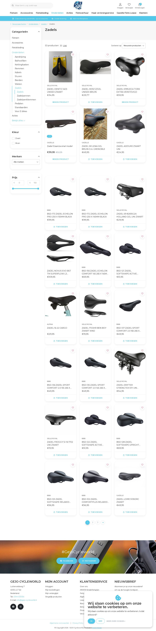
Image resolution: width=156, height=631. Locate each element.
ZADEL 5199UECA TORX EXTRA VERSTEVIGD (128, 90)
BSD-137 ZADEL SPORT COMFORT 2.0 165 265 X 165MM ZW (128, 329)
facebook (66, 561)
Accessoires (26, 13)
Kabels (18, 72)
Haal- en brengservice (103, 13)
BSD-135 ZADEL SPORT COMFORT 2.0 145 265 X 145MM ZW (93, 386)
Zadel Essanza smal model (60, 146)
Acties (69, 13)
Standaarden (21, 107)
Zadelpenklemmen (26, 99)
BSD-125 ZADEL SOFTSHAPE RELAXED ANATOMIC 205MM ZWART (60, 501)
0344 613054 (19, 597)
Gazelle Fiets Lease (126, 13)
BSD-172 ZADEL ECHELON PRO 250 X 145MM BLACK (95, 215)
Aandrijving (20, 57)
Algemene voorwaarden (59, 623)
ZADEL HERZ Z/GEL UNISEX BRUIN (91, 90)
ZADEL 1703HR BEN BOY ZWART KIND (94, 329)
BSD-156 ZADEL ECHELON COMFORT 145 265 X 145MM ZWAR (95, 272)
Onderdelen (57, 13)
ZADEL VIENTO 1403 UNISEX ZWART (57, 90)
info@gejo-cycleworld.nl (27, 600)
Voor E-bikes (21, 111)
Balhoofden (20, 61)
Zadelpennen (23, 96)
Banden (19, 80)
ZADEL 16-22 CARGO (57, 328)
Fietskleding (42, 13)
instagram (89, 561)
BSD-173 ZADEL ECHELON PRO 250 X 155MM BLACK (60, 215)
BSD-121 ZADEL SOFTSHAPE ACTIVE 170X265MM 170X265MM (128, 272)
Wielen (18, 84)
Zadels (52, 24)
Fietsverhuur (82, 13)
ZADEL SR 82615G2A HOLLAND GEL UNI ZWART (130, 215)
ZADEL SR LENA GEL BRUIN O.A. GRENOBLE (93, 147)
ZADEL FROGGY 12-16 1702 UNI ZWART (60, 443)
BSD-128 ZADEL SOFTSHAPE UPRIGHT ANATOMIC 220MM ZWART (130, 443)
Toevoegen (95, 102)
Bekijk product (61, 102)
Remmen (19, 68)
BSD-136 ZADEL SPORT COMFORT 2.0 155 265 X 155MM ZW (58, 386)
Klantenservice (146, 13)
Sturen (18, 76)
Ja (91, 621)
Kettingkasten (22, 64)
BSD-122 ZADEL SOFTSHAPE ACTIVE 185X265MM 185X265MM (93, 443)
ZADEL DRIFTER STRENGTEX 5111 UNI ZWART (127, 386)
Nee (100, 621)
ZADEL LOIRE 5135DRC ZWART (128, 500)
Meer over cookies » (116, 621)
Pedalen (19, 103)
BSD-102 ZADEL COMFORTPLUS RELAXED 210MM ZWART (94, 501)
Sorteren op (116, 45)
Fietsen (14, 13)
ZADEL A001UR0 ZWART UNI (129, 147)
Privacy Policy (78, 623)
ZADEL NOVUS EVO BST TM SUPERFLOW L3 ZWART (59, 272)
